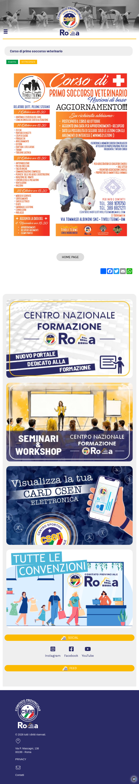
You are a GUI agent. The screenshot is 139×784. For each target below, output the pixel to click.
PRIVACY (20, 759)
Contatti (19, 775)
